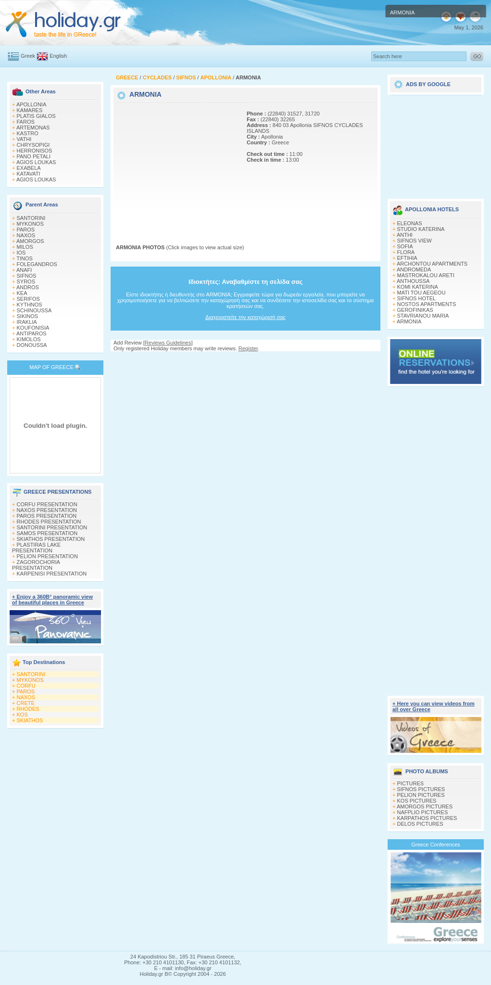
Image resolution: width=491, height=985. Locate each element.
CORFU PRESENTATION (47, 504)
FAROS (26, 122)
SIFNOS (27, 276)
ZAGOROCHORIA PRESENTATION (36, 565)
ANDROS (27, 287)
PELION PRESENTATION (47, 556)
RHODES (28, 709)
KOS (22, 714)
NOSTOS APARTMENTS (426, 304)
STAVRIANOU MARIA (423, 316)
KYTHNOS (29, 304)
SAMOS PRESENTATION (47, 533)
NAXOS (26, 235)
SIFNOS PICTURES (421, 789)
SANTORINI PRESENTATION (52, 527)
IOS (21, 253)
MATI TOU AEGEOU (421, 292)
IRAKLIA (27, 322)
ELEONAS (409, 223)
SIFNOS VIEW (414, 240)
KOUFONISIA (33, 328)
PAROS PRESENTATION (47, 516)
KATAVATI (28, 174)
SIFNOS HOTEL (416, 298)
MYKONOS (30, 224)
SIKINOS (27, 316)
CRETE (26, 703)
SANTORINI (31, 218)
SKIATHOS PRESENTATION (51, 539)
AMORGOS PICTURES (425, 806)
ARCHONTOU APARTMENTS (432, 264)
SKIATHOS (30, 720)
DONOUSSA (32, 345)
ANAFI (24, 270)
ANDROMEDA (414, 269)
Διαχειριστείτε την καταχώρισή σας (245, 317)
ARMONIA (409, 321)
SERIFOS (28, 299)
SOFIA (405, 246)
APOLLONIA (31, 104)
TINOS (24, 258)
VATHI (24, 139)
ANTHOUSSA (413, 281)
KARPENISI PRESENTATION (52, 573)
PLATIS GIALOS (36, 116)
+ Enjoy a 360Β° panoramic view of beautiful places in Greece (52, 599)
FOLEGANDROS (37, 264)
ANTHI (405, 235)
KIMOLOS (29, 339)
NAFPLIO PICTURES (422, 812)
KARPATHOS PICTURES (427, 818)
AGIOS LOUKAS (36, 162)
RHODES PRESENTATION (49, 521)
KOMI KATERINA (417, 287)
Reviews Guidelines (168, 342)
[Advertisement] (176, 165)
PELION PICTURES (421, 795)
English (58, 56)
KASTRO (27, 133)
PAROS (26, 229)
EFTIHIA (407, 258)
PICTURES (410, 783)
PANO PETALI (34, 156)
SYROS (26, 281)
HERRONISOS (34, 151)
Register (248, 348)
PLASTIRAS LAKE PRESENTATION (36, 547)
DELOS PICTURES (420, 824)
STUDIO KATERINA (421, 229)
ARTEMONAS (33, 127)
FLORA (406, 252)
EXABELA (29, 168)
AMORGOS (30, 241)
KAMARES (30, 110)
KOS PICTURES (417, 801)
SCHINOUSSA (34, 310)
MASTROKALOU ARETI (425, 275)
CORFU (26, 686)
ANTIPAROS (31, 333)
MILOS (25, 247)
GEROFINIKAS (415, 310)
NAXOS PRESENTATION (47, 510)
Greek (28, 56)
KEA (22, 293)
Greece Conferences (435, 844)
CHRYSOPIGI (33, 145)
